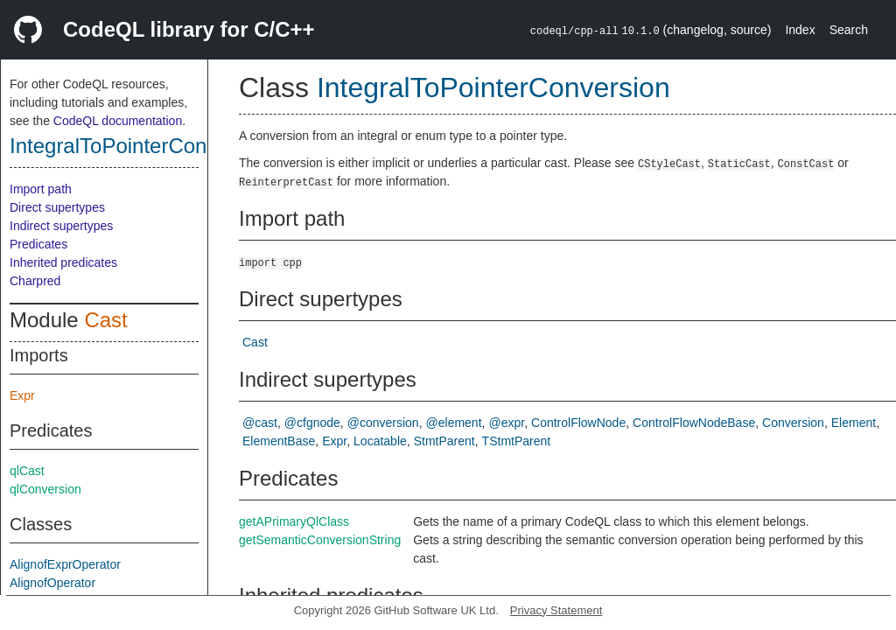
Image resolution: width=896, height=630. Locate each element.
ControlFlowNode (578, 423)
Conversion (793, 423)
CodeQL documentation (117, 121)
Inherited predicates (63, 263)
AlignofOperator (52, 583)
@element (454, 423)
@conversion (383, 423)
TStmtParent (516, 441)
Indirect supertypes (61, 226)
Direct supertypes (57, 207)
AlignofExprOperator (65, 564)
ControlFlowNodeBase (694, 423)
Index (800, 30)
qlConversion (45, 489)
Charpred (35, 281)
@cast (259, 423)
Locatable (380, 441)
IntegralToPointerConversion (142, 146)
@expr (506, 423)
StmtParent (444, 441)
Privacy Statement (556, 610)
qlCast (27, 471)
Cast (105, 320)
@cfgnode (312, 423)
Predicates (38, 244)
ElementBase (278, 441)
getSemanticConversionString (320, 540)
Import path (41, 189)
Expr (22, 395)
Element (853, 423)
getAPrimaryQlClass (294, 521)
